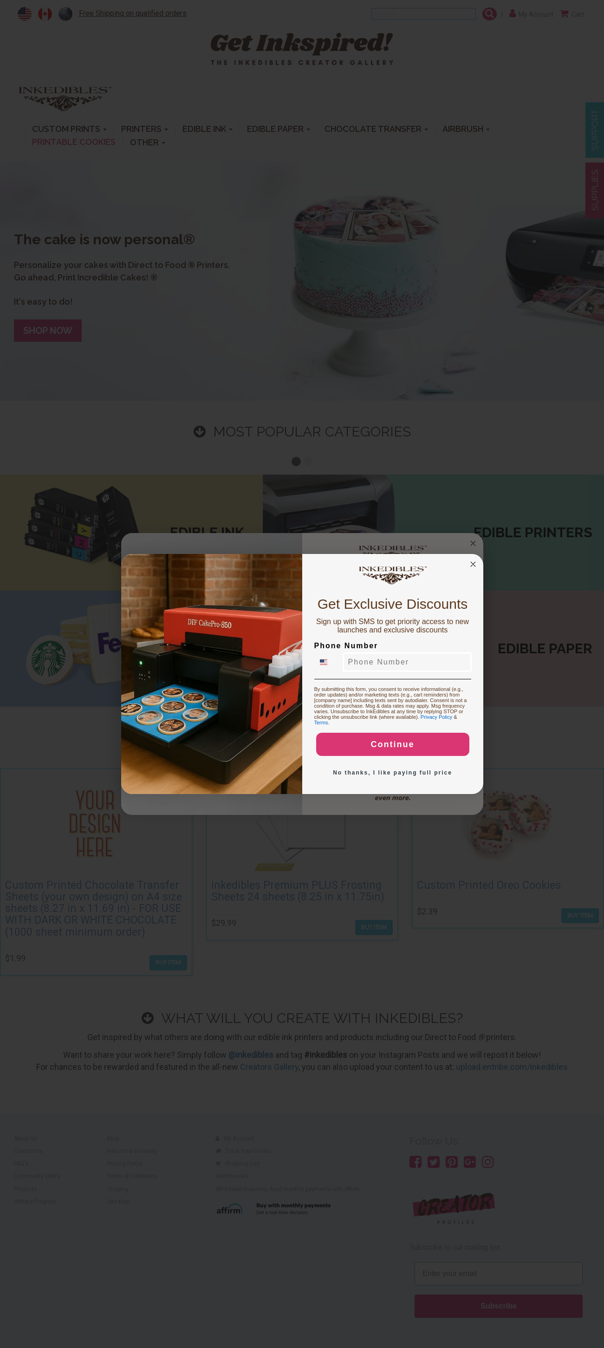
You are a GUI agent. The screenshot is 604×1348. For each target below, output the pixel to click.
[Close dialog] (473, 564)
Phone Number (346, 646)
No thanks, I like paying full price (392, 772)
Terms (321, 722)
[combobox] (329, 662)
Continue (393, 744)
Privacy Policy (436, 717)
